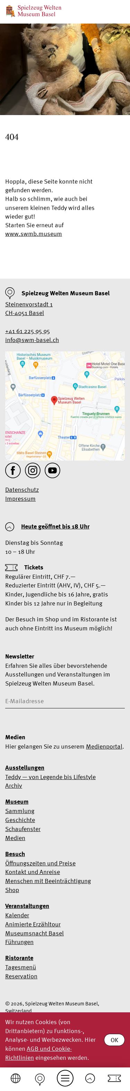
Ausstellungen (24, 767)
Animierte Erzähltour (33, 924)
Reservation (21, 976)
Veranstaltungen (27, 906)
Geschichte (20, 819)
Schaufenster (23, 828)
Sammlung (19, 810)
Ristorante (19, 958)
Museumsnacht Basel (34, 933)
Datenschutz (22, 489)
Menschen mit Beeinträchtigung (48, 880)
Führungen (19, 941)
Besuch (15, 854)
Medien (15, 837)
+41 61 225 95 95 (27, 330)
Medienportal (104, 746)
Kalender (17, 915)
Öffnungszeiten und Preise (40, 863)
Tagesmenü (20, 967)
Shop (12, 889)
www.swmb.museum (33, 234)
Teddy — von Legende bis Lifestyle (50, 776)
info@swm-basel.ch (32, 339)
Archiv (13, 785)
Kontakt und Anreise (32, 871)
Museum (16, 801)
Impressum (20, 498)
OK (114, 1040)
